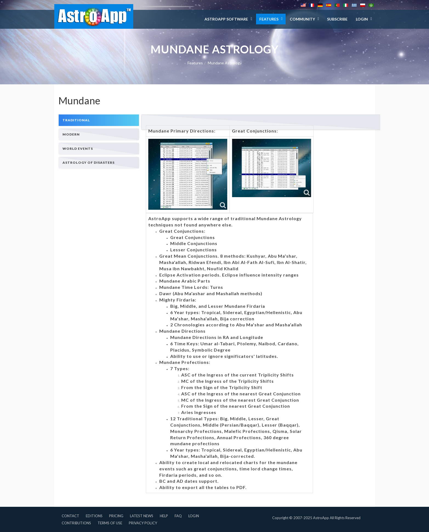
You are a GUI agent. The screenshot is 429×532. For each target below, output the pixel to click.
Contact (70, 516)
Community (302, 19)
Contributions (76, 523)
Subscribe (337, 19)
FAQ (178, 516)
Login (193, 516)
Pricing (116, 516)
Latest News (141, 516)
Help (164, 516)
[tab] (99, 120)
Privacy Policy (143, 523)
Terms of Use (110, 523)
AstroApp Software (226, 19)
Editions (94, 516)
